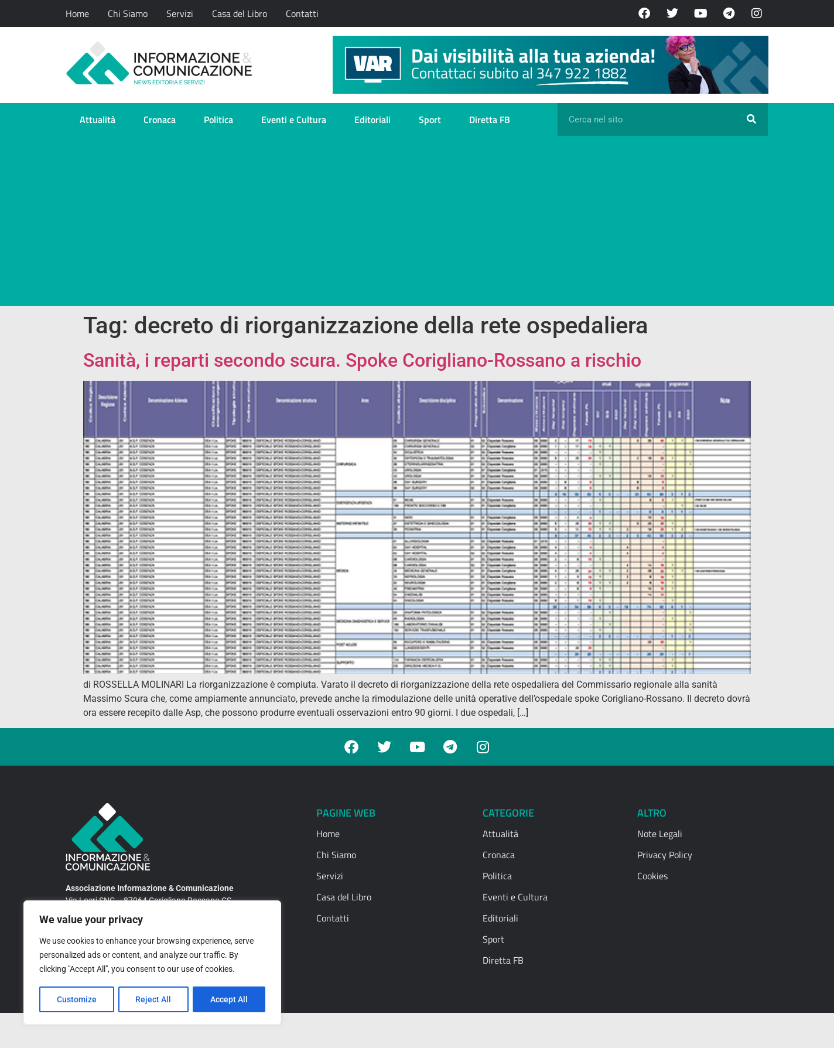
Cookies (652, 876)
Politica (218, 119)
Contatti (302, 13)
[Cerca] (751, 119)
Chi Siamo (128, 13)
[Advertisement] (417, 224)
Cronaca (159, 119)
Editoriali (372, 119)
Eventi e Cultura (293, 119)
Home (77, 13)
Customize (77, 999)
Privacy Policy (664, 855)
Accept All (229, 999)
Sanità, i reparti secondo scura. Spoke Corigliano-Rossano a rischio (362, 360)
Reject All (154, 999)
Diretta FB (489, 119)
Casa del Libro (239, 13)
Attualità (97, 119)
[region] (152, 963)
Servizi (179, 13)
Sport (430, 119)
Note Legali (659, 834)
